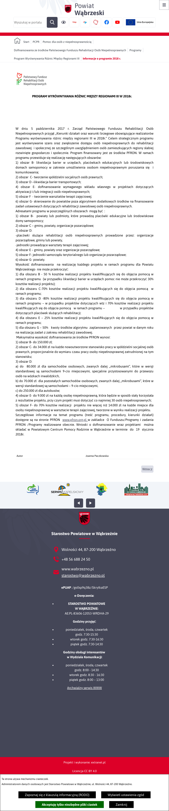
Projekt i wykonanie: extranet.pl (84, 762)
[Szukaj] (52, 22)
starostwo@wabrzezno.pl (83, 575)
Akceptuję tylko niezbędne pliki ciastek (69, 804)
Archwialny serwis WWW (84, 688)
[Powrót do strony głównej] (21, 40)
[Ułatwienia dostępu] (63, 22)
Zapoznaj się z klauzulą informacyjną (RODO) (57, 795)
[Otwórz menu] (164, 5)
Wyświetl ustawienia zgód (126, 795)
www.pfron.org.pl (75, 420)
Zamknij (121, 804)
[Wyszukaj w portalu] (35, 22)
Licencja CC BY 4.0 (84, 771)
